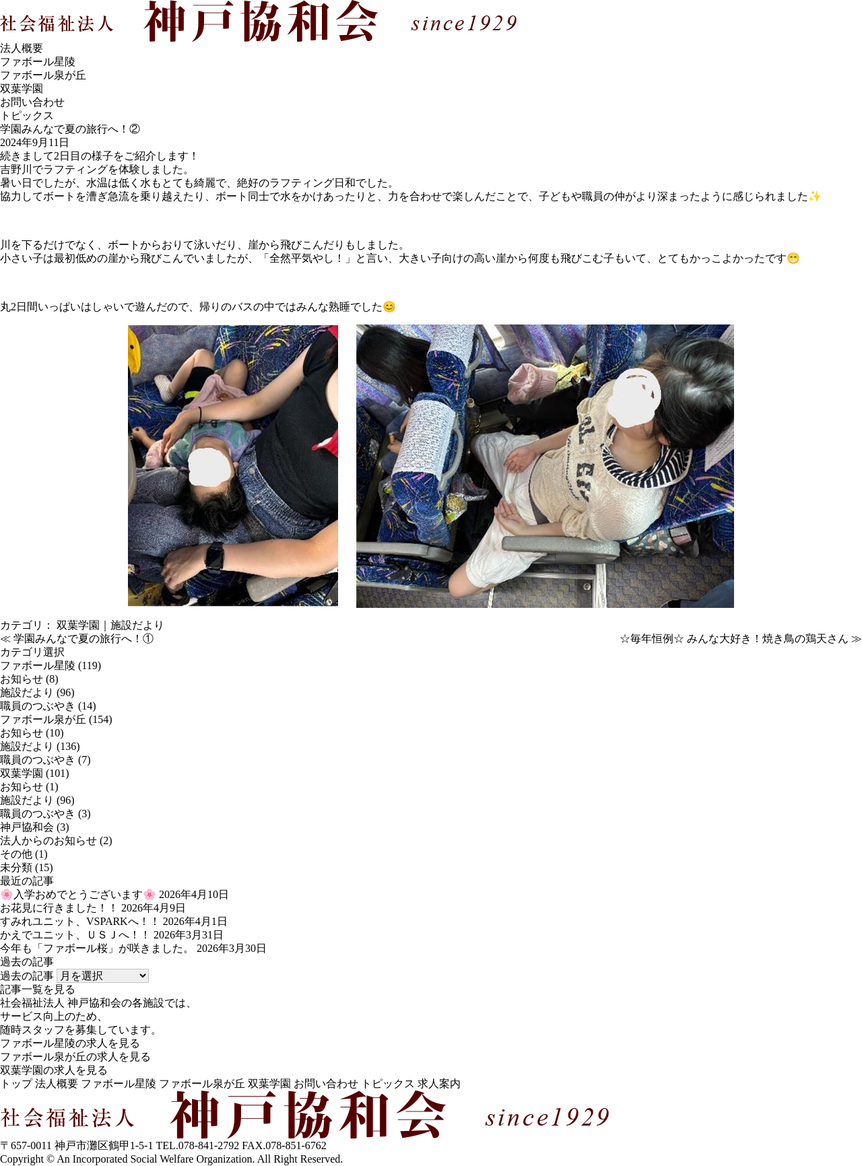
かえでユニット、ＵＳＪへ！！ (75, 934)
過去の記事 (27, 976)
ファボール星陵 (37, 61)
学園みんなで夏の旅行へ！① (83, 638)
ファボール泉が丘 (43, 75)
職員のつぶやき (37, 706)
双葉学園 (21, 88)
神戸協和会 (27, 827)
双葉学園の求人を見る (54, 1070)
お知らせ (21, 679)
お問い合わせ (32, 102)
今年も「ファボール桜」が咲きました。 (97, 948)
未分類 (16, 867)
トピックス (388, 1083)
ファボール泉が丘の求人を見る (75, 1056)
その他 (16, 854)
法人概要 (21, 48)
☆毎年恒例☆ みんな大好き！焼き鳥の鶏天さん (734, 638)
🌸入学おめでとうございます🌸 (78, 894)
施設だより (137, 625)
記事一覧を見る (37, 989)
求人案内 (439, 1083)
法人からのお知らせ (48, 840)
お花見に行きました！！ (59, 908)
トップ (16, 1083)
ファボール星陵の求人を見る (70, 1043)
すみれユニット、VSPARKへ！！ (80, 921)
